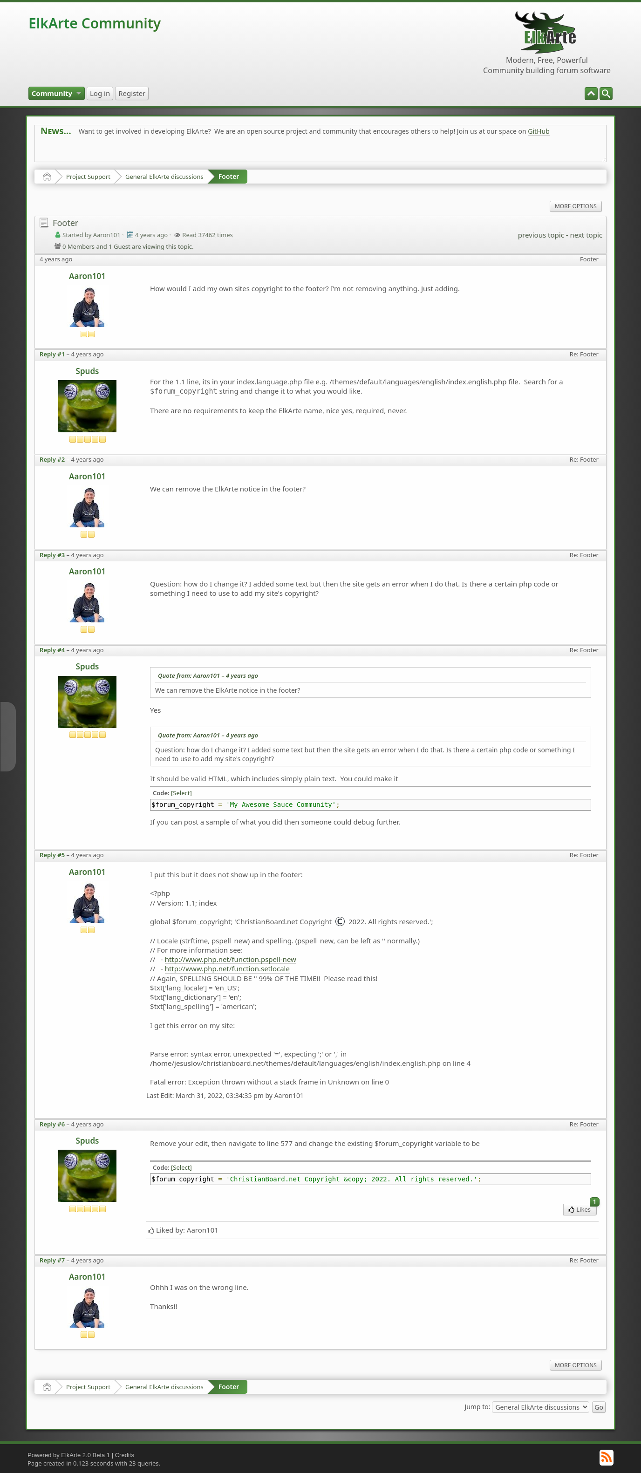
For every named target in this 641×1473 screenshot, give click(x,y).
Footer (228, 176)
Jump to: (477, 1406)
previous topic (541, 234)
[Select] (181, 793)
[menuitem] (606, 93)
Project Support (88, 176)
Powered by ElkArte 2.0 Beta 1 (68, 1455)
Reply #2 (52, 459)
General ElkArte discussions (164, 176)
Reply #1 (52, 354)
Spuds (87, 371)
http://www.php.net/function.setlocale (227, 968)
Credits (124, 1455)
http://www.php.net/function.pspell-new (230, 959)
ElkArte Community (94, 23)
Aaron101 (87, 276)
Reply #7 (52, 1260)
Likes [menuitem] (582, 1209)
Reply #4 (52, 650)
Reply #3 (52, 555)
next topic (586, 234)
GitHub (539, 131)
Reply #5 (52, 855)
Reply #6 (52, 1124)
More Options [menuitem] (576, 206)
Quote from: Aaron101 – (208, 675)
